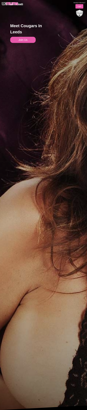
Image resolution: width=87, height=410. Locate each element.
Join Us (23, 39)
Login (79, 6)
